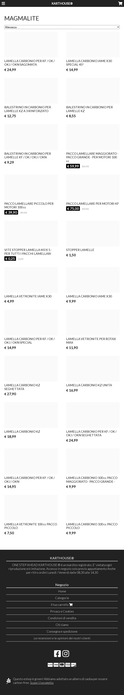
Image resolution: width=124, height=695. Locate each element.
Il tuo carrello (62, 604)
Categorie (62, 598)
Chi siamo (62, 625)
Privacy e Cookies (62, 611)
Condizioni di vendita (62, 618)
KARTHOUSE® (62, 3)
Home (62, 591)
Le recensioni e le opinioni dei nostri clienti (62, 638)
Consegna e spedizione (62, 631)
